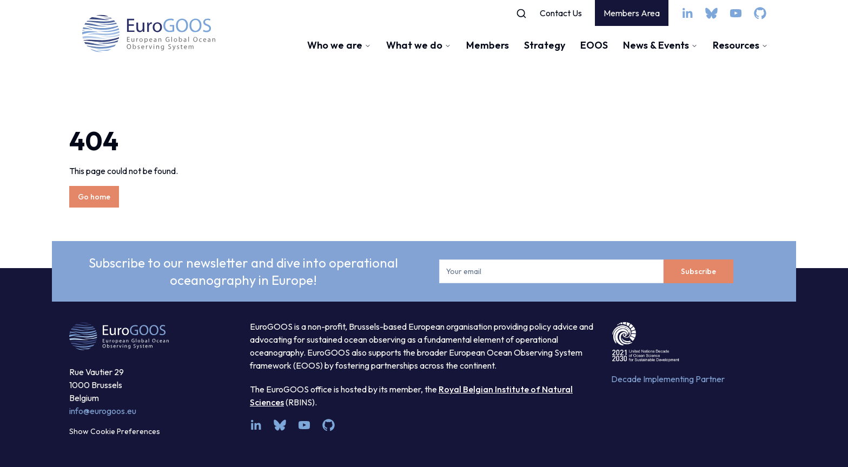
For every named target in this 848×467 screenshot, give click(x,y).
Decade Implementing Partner (668, 378)
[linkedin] (687, 13)
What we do (418, 45)
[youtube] (736, 13)
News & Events (660, 45)
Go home (94, 197)
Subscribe (698, 271)
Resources (740, 45)
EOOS (594, 45)
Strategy (544, 45)
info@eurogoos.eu (102, 410)
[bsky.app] (711, 13)
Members (487, 45)
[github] (760, 13)
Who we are (339, 45)
